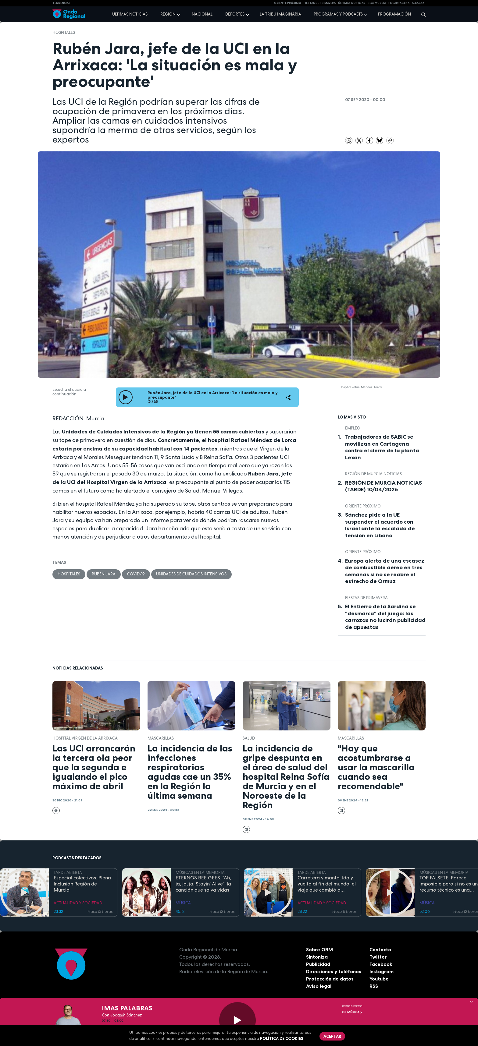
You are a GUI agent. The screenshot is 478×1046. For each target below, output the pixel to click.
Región (168, 14)
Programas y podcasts (338, 14)
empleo (352, 428)
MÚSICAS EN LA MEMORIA (200, 872)
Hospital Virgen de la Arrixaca (85, 738)
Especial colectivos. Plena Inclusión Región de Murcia (82, 884)
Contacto (380, 949)
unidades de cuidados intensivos (191, 574)
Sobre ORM (319, 949)
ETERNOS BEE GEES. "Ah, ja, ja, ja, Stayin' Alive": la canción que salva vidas (203, 884)
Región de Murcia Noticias (373, 473)
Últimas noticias (130, 14)
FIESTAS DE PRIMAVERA (320, 3)
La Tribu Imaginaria (280, 14)
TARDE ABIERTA (68, 872)
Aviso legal (318, 986)
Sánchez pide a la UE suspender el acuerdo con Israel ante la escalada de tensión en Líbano (380, 525)
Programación (394, 14)
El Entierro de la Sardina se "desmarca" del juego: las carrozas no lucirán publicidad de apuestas (385, 617)
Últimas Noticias (351, 3)
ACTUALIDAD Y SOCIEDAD (78, 903)
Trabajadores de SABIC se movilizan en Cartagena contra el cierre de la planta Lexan (382, 447)
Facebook (380, 964)
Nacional (202, 14)
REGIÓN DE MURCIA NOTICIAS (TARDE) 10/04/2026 (383, 486)
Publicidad (318, 964)
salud (249, 738)
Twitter (378, 957)
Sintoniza (317, 957)
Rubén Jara (104, 574)
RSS (373, 986)
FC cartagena (398, 3)
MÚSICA (183, 903)
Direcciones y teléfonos (334, 971)
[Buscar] (421, 14)
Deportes (234, 14)
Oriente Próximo (287, 3)
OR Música (352, 1012)
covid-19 (136, 574)
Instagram (381, 971)
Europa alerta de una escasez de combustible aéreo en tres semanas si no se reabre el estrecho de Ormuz (384, 571)
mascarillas (161, 738)
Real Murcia (377, 3)
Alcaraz (418, 3)
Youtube (379, 979)
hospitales (63, 32)
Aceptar (332, 1036)
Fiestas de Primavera (366, 597)
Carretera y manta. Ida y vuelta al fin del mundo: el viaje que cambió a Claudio (327, 884)
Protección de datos (330, 979)
